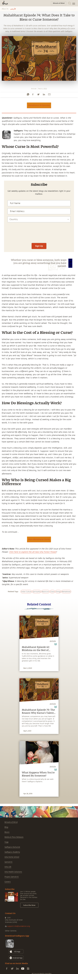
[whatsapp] (28, 94)
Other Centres (10, 931)
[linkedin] (44, 94)
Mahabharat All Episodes (39, 105)
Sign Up (39, 245)
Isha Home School (12, 857)
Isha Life (8, 867)
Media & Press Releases (14, 837)
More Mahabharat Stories (39, 539)
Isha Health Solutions (13, 872)
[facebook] (33, 94)
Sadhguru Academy (12, 852)
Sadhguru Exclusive (12, 847)
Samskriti (8, 862)
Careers (8, 882)
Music (7, 832)
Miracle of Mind (11, 822)
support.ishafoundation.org (18, 926)
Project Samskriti (12, 877)
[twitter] (38, 94)
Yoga (6, 842)
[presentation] (39, 233)
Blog (6, 827)
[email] (49, 94)
